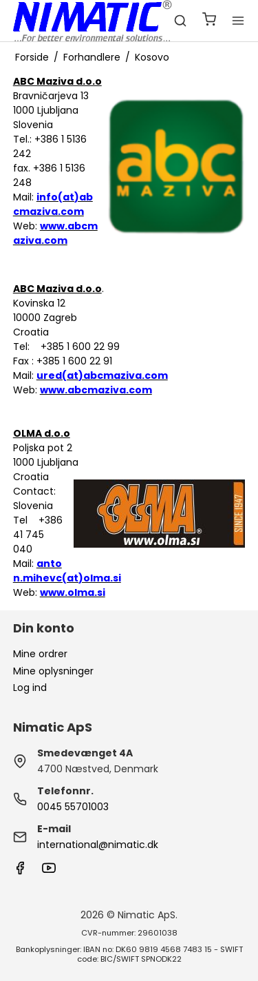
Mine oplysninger (53, 671)
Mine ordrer (40, 654)
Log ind (30, 687)
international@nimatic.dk (97, 844)
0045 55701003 (73, 807)
